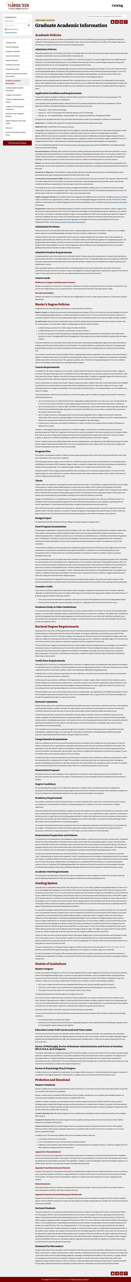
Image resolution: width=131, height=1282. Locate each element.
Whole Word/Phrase (12, 29)
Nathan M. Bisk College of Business (15, 115)
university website (67, 127)
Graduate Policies (99, 39)
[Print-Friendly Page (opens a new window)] (121, 22)
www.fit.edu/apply (111, 97)
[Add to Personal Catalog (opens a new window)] (112, 22)
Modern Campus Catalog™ (80, 1279)
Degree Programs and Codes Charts (16, 122)
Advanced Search (10, 32)
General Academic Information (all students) (16, 75)
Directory (9, 128)
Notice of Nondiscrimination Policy (16, 133)
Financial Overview (12, 69)
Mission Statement (12, 47)
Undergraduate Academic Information (15, 89)
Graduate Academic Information (13, 82)
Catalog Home (11, 42)
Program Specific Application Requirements (79, 145)
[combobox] (107, 16)
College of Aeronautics (14, 95)
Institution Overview (13, 65)
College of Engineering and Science (15, 100)
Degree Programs (12, 60)
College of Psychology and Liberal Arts (15, 107)
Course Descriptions (13, 56)
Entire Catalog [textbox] (9, 21)
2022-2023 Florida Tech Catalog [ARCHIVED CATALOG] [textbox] (105, 16)
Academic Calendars (13, 51)
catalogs (46, 1279)
